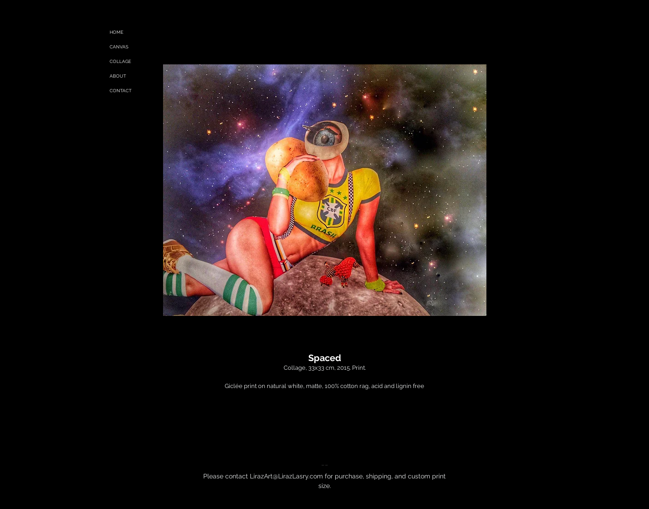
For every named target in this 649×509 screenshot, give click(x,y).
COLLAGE (120, 61)
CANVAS (119, 46)
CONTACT (121, 90)
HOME (116, 32)
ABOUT (118, 76)
